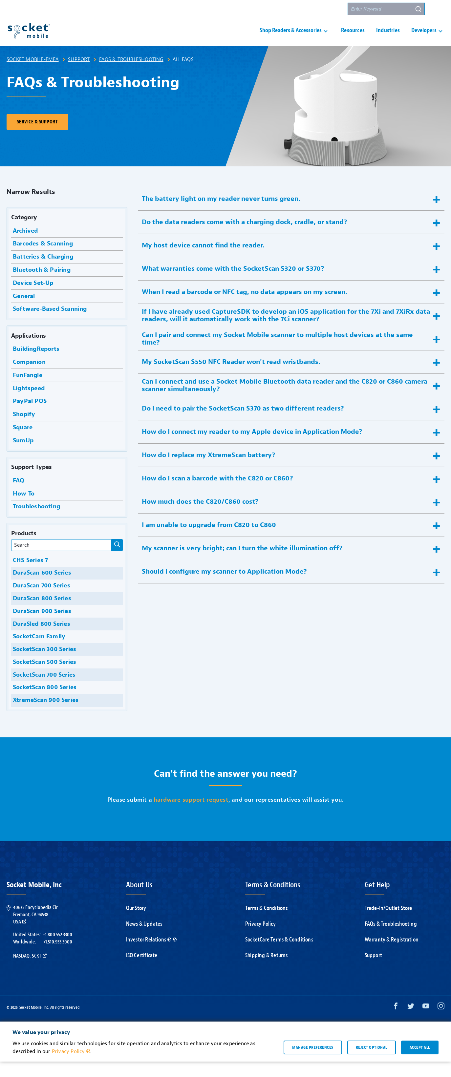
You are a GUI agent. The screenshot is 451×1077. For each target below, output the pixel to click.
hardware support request (191, 815)
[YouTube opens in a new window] (425, 1023)
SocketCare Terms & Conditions (279, 955)
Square (21, 443)
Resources (353, 38)
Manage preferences (312, 1062)
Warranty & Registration (392, 955)
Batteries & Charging (42, 272)
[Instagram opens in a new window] (441, 1023)
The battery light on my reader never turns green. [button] (221, 214)
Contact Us (297, 9)
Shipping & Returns (266, 971)
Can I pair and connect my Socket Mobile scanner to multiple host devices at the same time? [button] (277, 354)
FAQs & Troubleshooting (131, 75)
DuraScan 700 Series (40, 601)
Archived (24, 246)
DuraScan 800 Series (41, 614)
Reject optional (371, 1062)
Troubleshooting (35, 522)
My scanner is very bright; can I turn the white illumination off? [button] (242, 564)
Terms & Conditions (266, 923)
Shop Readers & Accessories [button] (291, 38)
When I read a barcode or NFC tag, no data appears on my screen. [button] (244, 307)
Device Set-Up (32, 298)
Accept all (420, 1062)
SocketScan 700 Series (43, 690)
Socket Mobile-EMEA (33, 75)
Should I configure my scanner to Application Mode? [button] (224, 587)
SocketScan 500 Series (43, 677)
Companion (28, 377)
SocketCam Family (38, 652)
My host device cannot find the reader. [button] (203, 261)
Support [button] (261, 9)
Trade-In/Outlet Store (388, 923)
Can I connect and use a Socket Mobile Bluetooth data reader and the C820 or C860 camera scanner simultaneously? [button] (284, 401)
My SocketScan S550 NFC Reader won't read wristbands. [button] (231, 377)
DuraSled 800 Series (40, 639)
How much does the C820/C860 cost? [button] (200, 517)
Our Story (136, 923)
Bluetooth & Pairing (41, 285)
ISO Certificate (142, 971)
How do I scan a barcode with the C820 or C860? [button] (217, 494)
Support (79, 75)
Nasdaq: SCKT (30, 971)
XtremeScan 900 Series (44, 715)
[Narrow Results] (117, 560)
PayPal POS (29, 416)
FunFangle (26, 390)
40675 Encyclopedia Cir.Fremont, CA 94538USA (35, 930)
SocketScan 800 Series (43, 703)
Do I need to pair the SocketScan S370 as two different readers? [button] (243, 424)
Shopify (23, 429)
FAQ (18, 496)
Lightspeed (28, 404)
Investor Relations (151, 955)
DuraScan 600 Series (41, 588)
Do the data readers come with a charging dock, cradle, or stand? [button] (244, 237)
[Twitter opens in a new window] (410, 1023)
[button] (438, 8)
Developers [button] (424, 38)
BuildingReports (35, 364)
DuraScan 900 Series (41, 626)
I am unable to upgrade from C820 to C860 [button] (209, 540)
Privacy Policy (260, 939)
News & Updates (144, 939)
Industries (388, 38)
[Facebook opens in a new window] (395, 1023)
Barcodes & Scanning (42, 259)
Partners (330, 9)
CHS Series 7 (29, 576)
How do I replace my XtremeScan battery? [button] (208, 470)
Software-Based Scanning (49, 324)
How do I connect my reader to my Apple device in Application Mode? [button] (252, 447)
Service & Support (37, 137)
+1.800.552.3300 (57, 950)
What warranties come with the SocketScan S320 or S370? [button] (233, 284)
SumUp (22, 456)
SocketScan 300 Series (43, 664)
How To (22, 509)
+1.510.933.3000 (57, 957)
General (23, 311)
